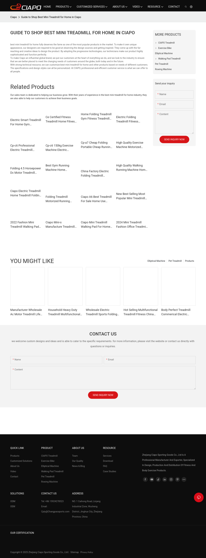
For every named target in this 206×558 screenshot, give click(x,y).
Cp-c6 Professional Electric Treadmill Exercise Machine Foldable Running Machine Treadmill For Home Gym (24, 148)
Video (13, 471)
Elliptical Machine (156, 261)
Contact (14, 476)
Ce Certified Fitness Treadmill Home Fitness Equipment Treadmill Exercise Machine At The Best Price (61, 119)
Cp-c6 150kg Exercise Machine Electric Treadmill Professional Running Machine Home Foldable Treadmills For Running (61, 148)
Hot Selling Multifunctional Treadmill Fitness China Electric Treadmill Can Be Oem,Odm (140, 312)
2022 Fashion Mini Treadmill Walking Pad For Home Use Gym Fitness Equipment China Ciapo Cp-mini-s (24, 225)
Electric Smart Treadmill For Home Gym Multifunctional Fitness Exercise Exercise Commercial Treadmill (25, 122)
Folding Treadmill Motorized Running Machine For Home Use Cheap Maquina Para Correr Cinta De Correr (61, 199)
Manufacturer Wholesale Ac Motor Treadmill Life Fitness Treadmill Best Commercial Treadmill (26, 312)
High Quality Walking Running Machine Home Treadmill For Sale (131, 168)
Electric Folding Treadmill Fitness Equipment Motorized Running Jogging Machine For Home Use (131, 119)
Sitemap (74, 552)
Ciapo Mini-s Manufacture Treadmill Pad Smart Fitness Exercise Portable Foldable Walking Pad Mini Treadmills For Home (60, 225)
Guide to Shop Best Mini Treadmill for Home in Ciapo (51, 17)
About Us (14, 466)
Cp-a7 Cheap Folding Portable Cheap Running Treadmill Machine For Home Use (96, 145)
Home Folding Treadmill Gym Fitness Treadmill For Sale (96, 116)
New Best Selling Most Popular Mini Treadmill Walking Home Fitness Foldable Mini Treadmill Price (131, 196)
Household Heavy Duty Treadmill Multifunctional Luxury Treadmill (64, 312)
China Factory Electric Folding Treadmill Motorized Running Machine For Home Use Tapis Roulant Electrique (96, 174)
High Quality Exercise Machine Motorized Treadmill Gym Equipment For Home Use (129, 145)
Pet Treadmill (175, 261)
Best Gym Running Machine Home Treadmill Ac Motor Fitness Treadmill (58, 168)
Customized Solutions (21, 461)
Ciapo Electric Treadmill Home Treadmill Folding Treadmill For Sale (25, 193)
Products (189, 261)
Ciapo (13, 17)
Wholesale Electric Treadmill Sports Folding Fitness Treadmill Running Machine (102, 312)
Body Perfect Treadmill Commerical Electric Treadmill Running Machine (175, 312)
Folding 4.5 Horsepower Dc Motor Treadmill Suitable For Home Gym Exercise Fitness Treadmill (25, 171)
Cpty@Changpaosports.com (55, 511)
